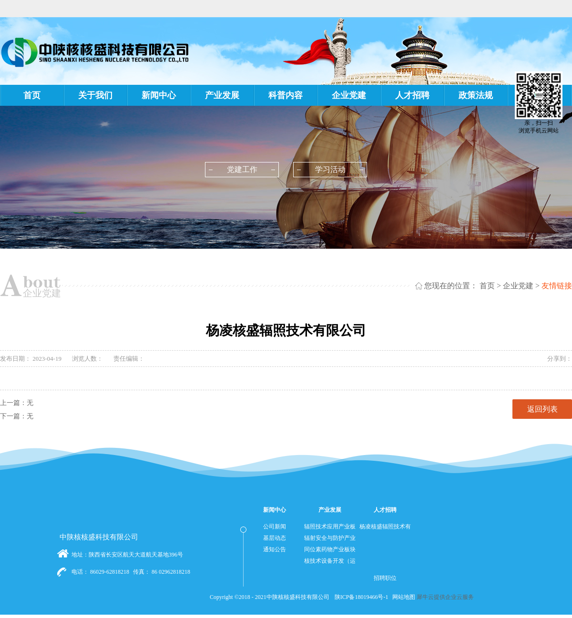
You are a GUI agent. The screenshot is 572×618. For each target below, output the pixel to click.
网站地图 (402, 597)
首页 (32, 95)
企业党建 (518, 286)
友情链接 (556, 286)
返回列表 (542, 409)
